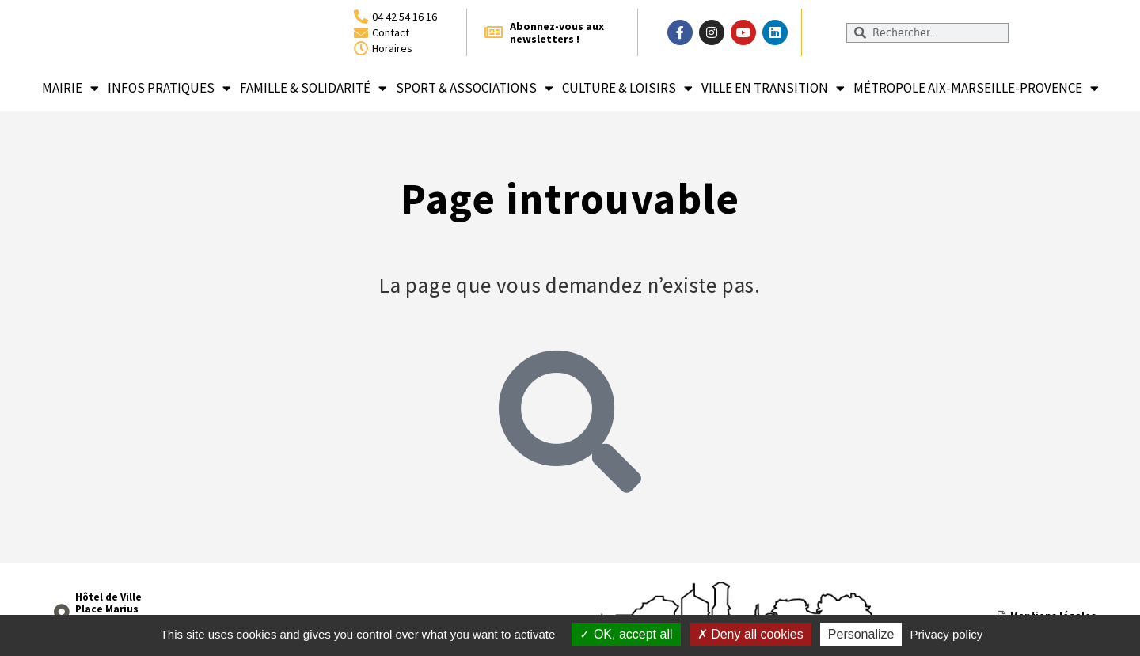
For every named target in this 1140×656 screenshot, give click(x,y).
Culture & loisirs (627, 88)
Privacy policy (946, 634)
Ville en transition (773, 88)
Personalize (861, 634)
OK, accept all (626, 634)
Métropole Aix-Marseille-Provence (976, 88)
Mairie (70, 88)
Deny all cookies (750, 634)
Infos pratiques (169, 88)
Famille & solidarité (313, 88)
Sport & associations (474, 88)
